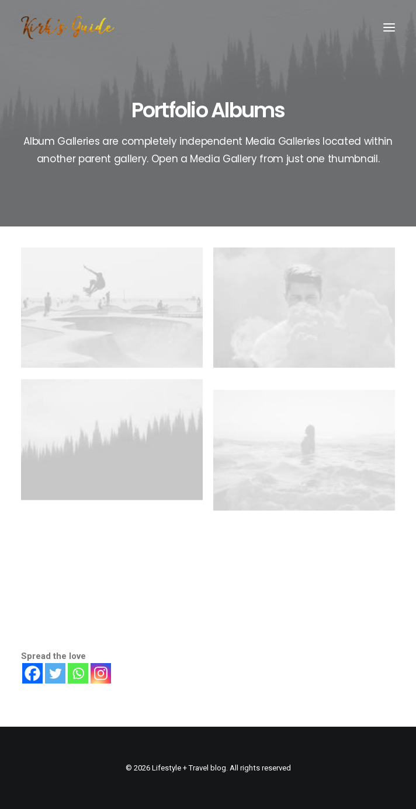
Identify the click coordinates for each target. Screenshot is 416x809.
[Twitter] (55, 673)
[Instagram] (101, 673)
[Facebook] (32, 673)
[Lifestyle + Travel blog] (68, 27)
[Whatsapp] (78, 673)
